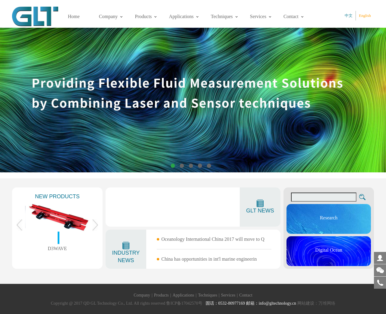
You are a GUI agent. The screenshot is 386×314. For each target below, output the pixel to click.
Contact (291, 16)
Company (108, 16)
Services (258, 16)
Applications (181, 16)
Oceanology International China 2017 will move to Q (212, 239)
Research (329, 217)
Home (74, 16)
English (365, 15)
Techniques (222, 16)
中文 (349, 15)
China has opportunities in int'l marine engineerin (209, 259)
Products (143, 16)
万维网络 (326, 303)
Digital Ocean (328, 250)
